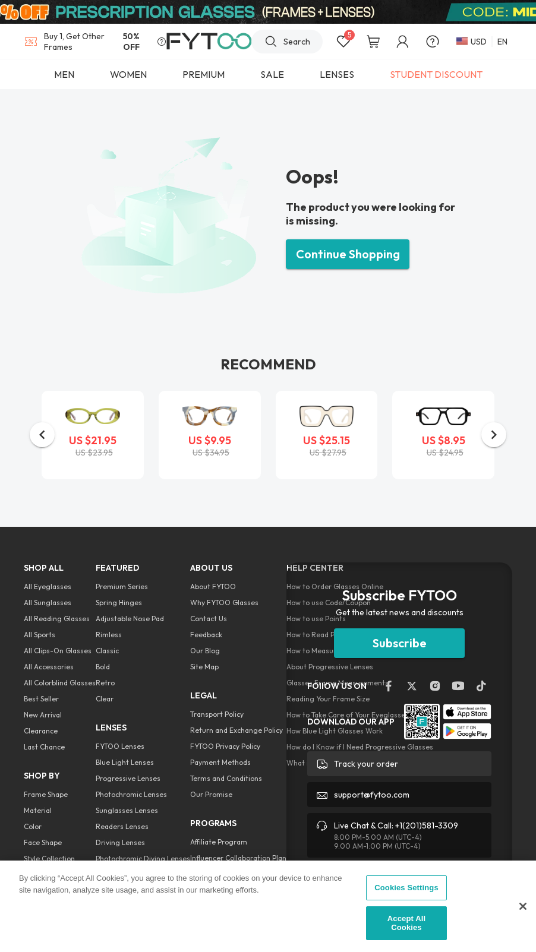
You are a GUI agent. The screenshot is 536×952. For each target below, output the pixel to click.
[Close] (523, 906)
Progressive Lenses (128, 778)
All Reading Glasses (57, 618)
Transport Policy (217, 714)
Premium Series (122, 586)
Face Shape (43, 842)
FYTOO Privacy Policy (225, 746)
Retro (105, 682)
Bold (103, 666)
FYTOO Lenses (120, 746)
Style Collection (49, 858)
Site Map (204, 666)
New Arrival (43, 714)
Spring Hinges (119, 602)
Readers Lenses (122, 826)
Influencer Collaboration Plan (238, 857)
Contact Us (208, 618)
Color (33, 826)
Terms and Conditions (226, 778)
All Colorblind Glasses (60, 682)
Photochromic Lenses (131, 794)
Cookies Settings (406, 887)
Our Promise (211, 794)
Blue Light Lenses (125, 762)
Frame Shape (46, 794)
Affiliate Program (218, 841)
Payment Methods (220, 762)
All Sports (39, 634)
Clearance (41, 730)
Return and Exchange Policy (236, 730)
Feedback (206, 634)
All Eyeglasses (47, 586)
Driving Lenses (120, 842)
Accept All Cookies (406, 923)
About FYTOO (213, 586)
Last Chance (44, 746)
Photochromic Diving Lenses (143, 858)
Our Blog (205, 650)
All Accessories (49, 666)
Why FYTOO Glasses (224, 602)
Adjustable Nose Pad (130, 618)
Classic (107, 650)
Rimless (109, 634)
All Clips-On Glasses (58, 650)
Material (38, 810)
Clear (104, 698)
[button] (42, 434)
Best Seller (41, 698)
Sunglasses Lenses (127, 810)
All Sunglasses (47, 602)
